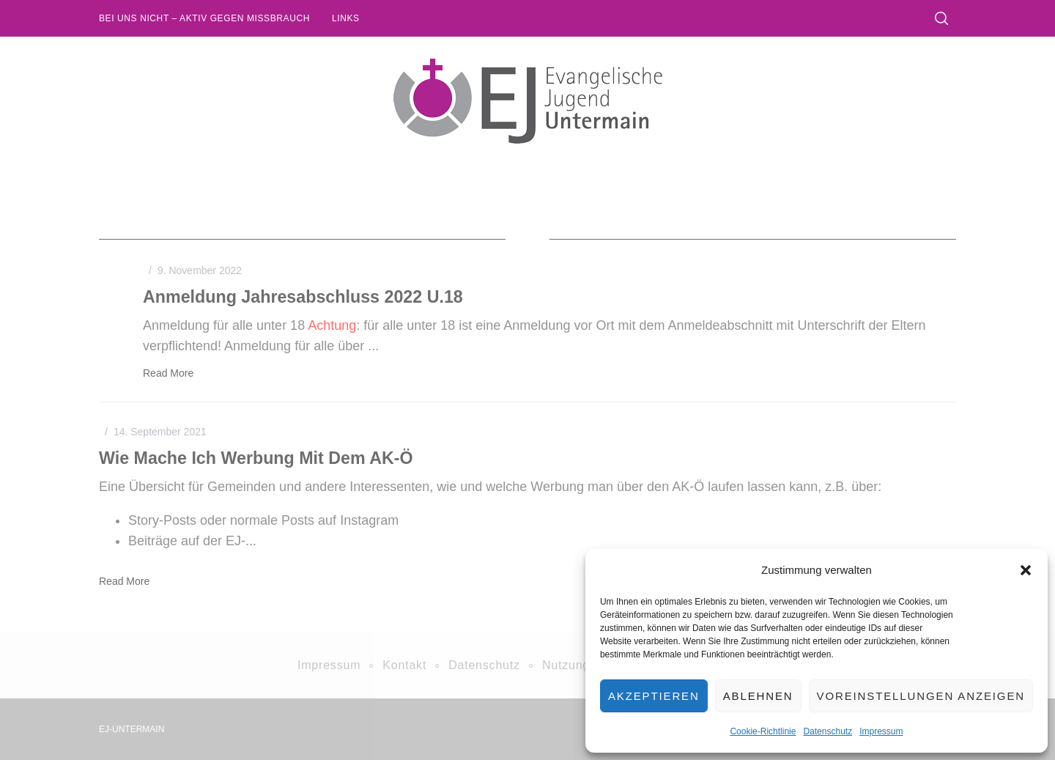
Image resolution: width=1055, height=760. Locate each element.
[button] (1025, 570)
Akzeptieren (654, 696)
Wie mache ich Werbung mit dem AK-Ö (256, 458)
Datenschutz (827, 731)
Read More (168, 373)
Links (346, 18)
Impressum (881, 731)
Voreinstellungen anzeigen (921, 696)
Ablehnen (758, 696)
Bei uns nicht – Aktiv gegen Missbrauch (204, 18)
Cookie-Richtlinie (763, 731)
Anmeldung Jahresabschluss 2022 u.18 (303, 296)
